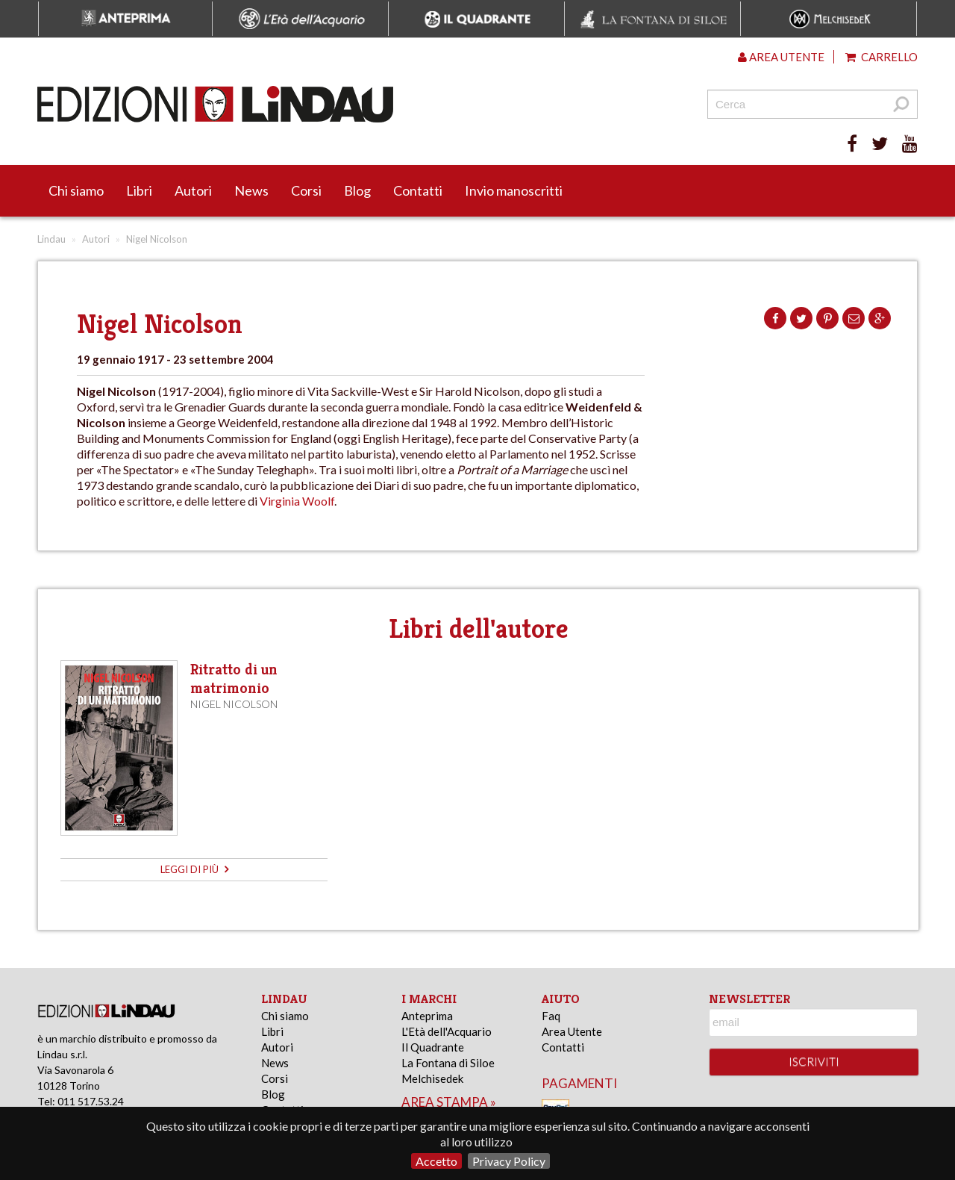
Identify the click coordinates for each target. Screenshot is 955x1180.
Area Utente (572, 1031)
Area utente (781, 56)
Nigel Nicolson (234, 704)
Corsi (306, 190)
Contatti (417, 190)
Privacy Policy (508, 1161)
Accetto (436, 1161)
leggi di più (194, 869)
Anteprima (427, 1015)
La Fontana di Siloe (448, 1062)
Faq (551, 1015)
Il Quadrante (432, 1047)
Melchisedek (432, 1078)
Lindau (51, 239)
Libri (139, 190)
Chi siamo (76, 190)
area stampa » (448, 1102)
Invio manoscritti (514, 190)
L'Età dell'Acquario (446, 1031)
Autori (193, 190)
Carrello (881, 56)
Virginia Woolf (297, 501)
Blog (357, 190)
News (251, 190)
